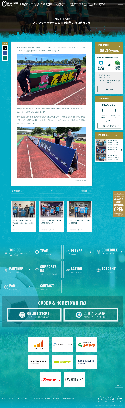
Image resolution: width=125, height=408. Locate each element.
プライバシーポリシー (23, 399)
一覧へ (116, 135)
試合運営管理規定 (68, 399)
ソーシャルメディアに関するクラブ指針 (46, 399)
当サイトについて (7, 399)
